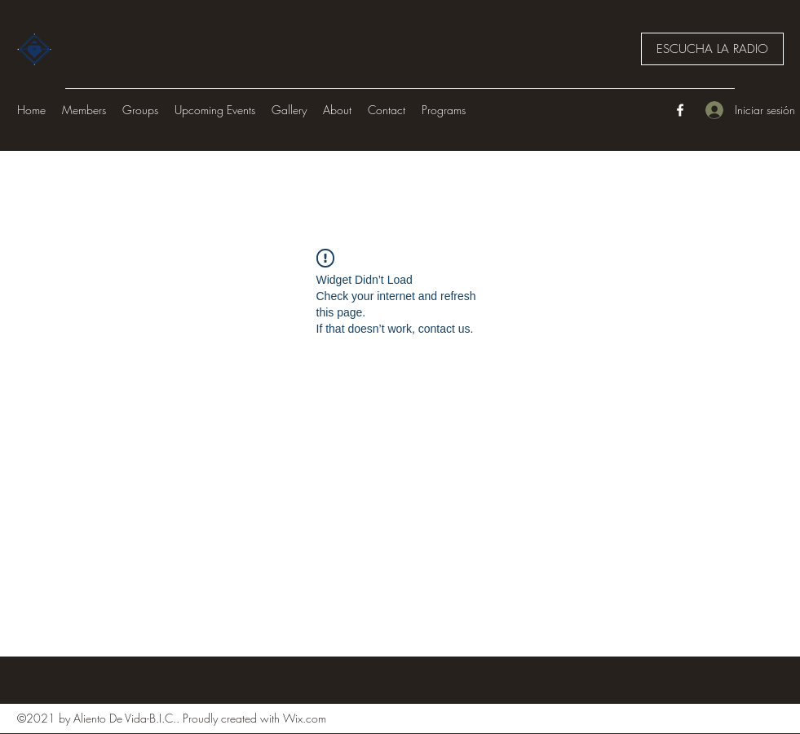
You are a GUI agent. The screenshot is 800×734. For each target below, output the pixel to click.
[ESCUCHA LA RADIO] (712, 49)
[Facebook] (680, 110)
